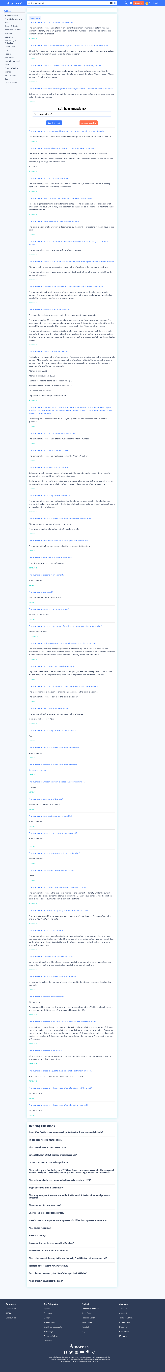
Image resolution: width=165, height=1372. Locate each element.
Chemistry (48, 1313)
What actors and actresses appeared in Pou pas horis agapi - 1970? (60, 1180)
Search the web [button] (54, 123)
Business (8, 33)
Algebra (47, 1309)
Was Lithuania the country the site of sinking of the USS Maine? (58, 1273)
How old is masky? (37, 1235)
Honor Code (86, 1313)
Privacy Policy (124, 1322)
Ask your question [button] (89, 123)
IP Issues (123, 1336)
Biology (47, 1318)
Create (138, 3)
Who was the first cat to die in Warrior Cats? (49, 1250)
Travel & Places (11, 83)
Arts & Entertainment (13, 19)
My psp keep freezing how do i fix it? (45, 1140)
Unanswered (11, 1318)
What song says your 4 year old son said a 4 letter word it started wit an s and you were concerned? (69, 1196)
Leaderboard (11, 1309)
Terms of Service (126, 1318)
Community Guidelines (90, 1309)
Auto (6, 22)
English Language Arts (53, 1327)
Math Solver (86, 1327)
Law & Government (12, 61)
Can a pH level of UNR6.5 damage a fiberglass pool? (53, 1155)
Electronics (9, 37)
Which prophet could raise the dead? (46, 1281)
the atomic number (37, 770)
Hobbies (8, 54)
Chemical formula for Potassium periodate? (49, 1162)
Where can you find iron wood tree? (45, 1205)
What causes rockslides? (40, 1228)
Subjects (7, 11)
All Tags (9, 1313)
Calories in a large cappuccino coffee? (46, 1213)
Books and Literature (13, 30)
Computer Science (51, 1336)
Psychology (48, 1331)
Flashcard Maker (88, 1318)
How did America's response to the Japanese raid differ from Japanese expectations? (68, 1220)
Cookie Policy (124, 1331)
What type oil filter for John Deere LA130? (48, 1147)
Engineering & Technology (10, 41)
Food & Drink (10, 47)
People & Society (11, 68)
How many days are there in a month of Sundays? (51, 1243)
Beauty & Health (11, 26)
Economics (48, 1341)
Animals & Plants (11, 15)
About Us (123, 1309)
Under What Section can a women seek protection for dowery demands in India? (66, 1132)
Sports (7, 79)
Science (8, 72)
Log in (156, 3)
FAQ (83, 1331)
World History (49, 1322)
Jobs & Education (11, 57)
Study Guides (87, 1322)
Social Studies (10, 75)
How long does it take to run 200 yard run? (48, 1265)
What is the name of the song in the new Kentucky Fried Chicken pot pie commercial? (68, 1258)
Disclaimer (123, 1327)
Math (7, 65)
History (7, 50)
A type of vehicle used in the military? (46, 1187)
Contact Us (123, 1313)
